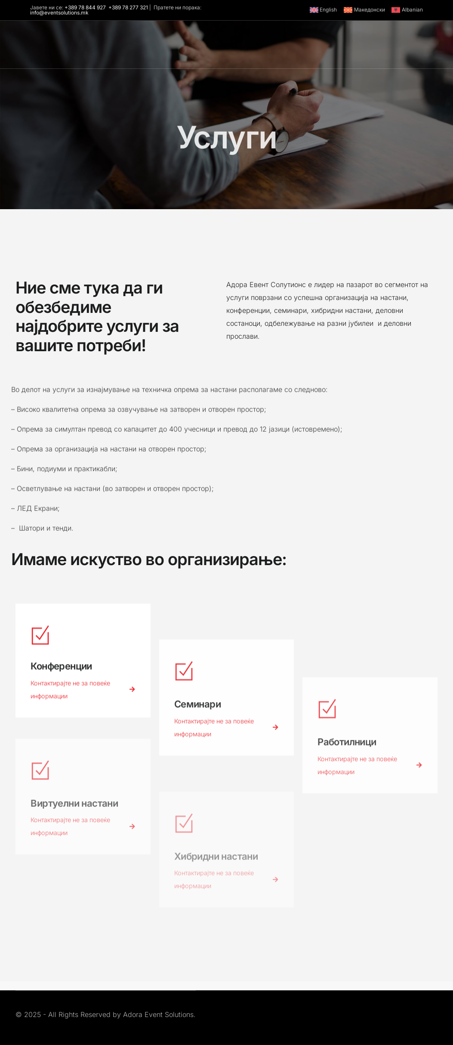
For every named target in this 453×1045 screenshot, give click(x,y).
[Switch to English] (323, 10)
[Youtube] (318, 50)
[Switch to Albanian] (406, 10)
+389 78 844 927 (85, 8)
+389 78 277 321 (128, 8)
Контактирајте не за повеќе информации (83, 694)
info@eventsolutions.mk (59, 13)
